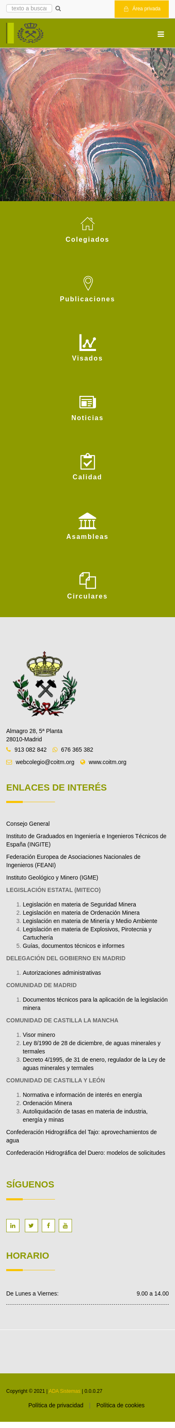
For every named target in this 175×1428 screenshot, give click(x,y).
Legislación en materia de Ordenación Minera (81, 912)
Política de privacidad (55, 1405)
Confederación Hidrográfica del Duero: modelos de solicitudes (86, 1152)
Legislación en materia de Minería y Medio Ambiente (90, 921)
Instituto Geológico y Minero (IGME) (52, 877)
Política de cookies (120, 1405)
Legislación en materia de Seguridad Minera (79, 904)
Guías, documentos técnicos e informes (74, 945)
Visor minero (39, 1034)
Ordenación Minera (47, 1103)
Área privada (142, 9)
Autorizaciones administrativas (62, 972)
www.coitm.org (108, 762)
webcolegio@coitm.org (45, 762)
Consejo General (28, 823)
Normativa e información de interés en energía (82, 1094)
